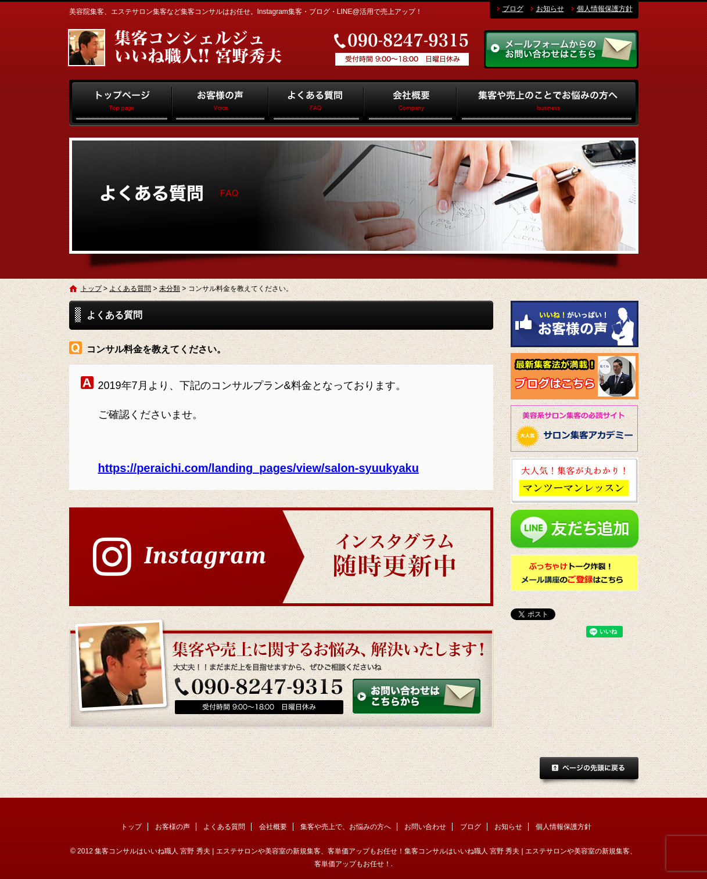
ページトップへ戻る (589, 771)
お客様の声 (220, 103)
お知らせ (550, 9)
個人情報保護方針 (605, 9)
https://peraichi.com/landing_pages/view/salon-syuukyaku (258, 468)
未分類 (169, 288)
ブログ (513, 9)
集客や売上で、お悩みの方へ (547, 103)
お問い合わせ (425, 827)
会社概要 (410, 103)
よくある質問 (316, 103)
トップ (120, 103)
